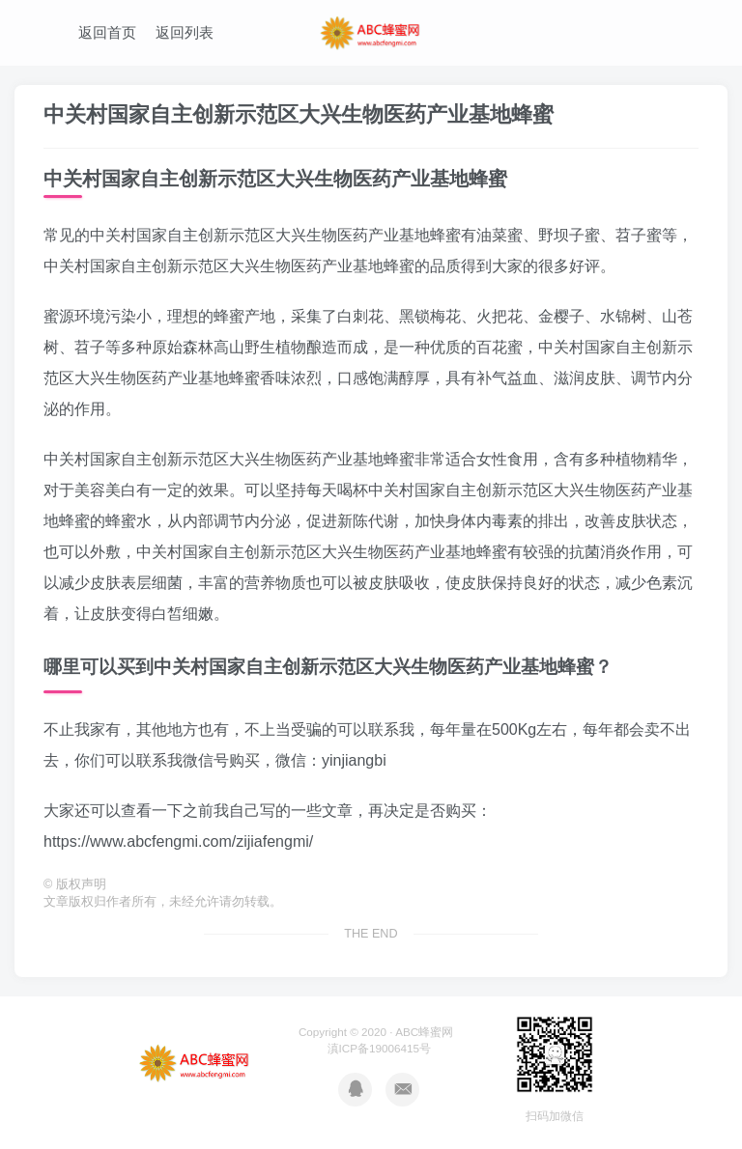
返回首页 (107, 32)
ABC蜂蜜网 (424, 1031)
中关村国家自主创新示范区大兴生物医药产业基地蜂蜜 (298, 114)
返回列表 (185, 32)
